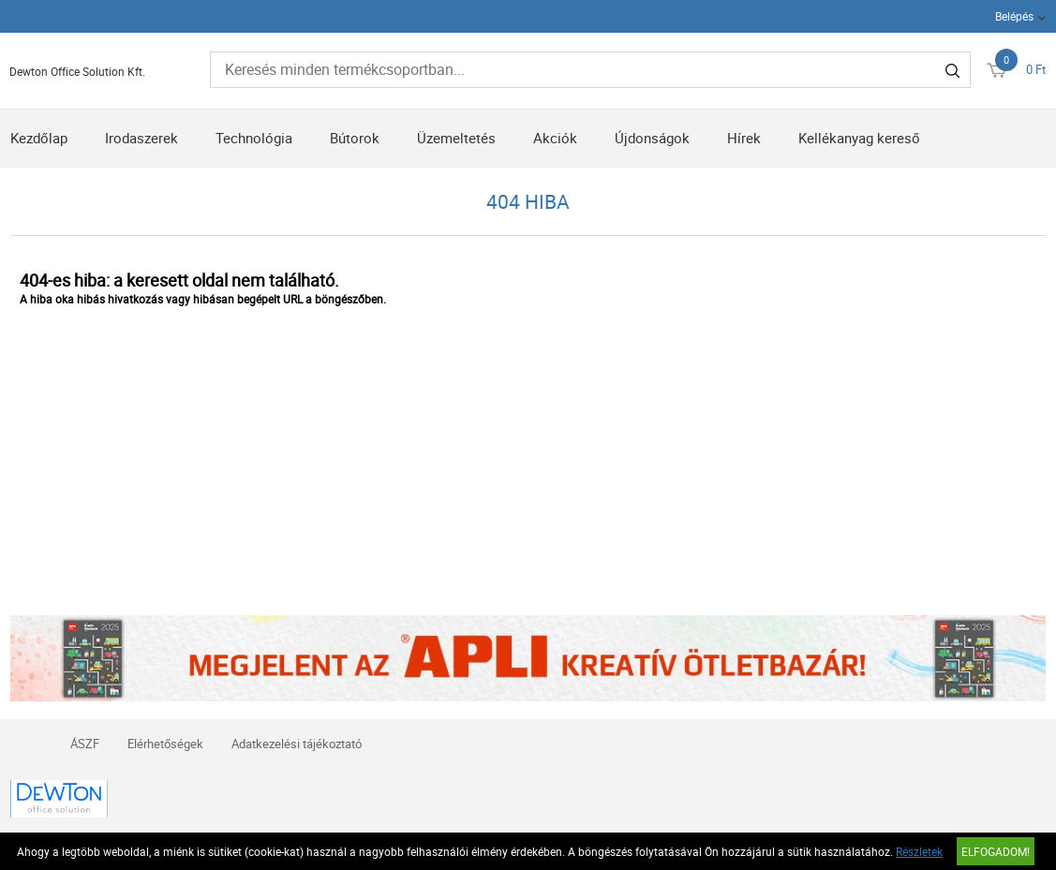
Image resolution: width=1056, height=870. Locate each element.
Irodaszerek (141, 137)
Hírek (744, 137)
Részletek (919, 851)
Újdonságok (652, 137)
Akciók (555, 137)
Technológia (254, 137)
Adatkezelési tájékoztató (296, 743)
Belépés (1014, 15)
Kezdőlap (38, 137)
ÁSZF (84, 743)
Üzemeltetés (456, 137)
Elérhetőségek (165, 743)
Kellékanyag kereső (859, 137)
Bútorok (354, 137)
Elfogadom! (995, 851)
